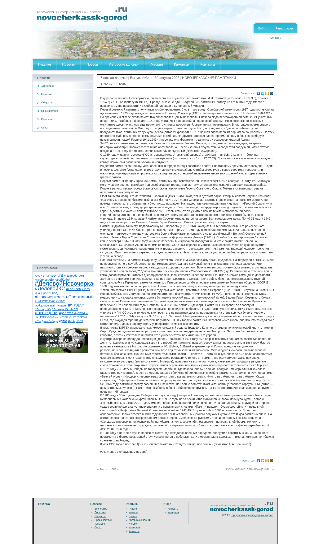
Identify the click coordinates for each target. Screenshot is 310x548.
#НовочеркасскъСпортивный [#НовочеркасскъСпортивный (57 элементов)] (64, 296)
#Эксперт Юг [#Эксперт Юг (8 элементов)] (43, 309)
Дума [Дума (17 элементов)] (63, 321)
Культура (46, 119)
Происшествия (49, 110)
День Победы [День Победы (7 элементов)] (50, 321)
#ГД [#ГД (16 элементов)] (60, 275)
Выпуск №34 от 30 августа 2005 (154, 78)
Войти (262, 28)
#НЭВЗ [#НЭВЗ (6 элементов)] (85, 289)
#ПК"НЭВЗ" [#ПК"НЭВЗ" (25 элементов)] (74, 305)
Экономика (47, 85)
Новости (68, 64)
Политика (46, 94)
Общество (47, 102)
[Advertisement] (63, 198)
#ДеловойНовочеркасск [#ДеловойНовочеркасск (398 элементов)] (68, 283)
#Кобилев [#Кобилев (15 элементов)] (73, 289)
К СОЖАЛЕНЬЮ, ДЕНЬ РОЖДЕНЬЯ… (250, 469)
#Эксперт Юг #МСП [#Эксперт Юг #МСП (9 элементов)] (65, 309)
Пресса (92, 64)
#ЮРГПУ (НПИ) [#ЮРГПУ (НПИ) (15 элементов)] (46, 313)
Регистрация (284, 28)
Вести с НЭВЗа (107, 469)
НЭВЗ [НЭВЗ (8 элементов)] (79, 321)
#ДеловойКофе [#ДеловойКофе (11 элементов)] (59, 279)
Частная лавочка (114, 78)
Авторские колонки (123, 64)
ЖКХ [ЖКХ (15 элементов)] (71, 321)
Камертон (181, 64)
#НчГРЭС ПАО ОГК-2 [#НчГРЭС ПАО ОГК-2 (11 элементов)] (50, 301)
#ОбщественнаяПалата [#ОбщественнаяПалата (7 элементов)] (49, 305)
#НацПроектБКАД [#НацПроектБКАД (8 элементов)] (46, 293)
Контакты (207, 64)
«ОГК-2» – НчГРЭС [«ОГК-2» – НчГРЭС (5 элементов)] (57, 317)
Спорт (44, 127)
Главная (44, 64)
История (156, 64)
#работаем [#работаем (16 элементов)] (67, 313)
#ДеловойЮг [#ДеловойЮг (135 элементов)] (50, 288)
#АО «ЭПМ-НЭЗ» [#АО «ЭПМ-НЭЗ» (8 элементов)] (46, 275)
